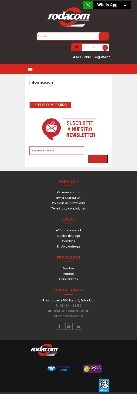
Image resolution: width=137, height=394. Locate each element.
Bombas (68, 268)
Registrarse (102, 57)
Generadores (68, 279)
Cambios (68, 241)
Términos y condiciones (68, 208)
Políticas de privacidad (68, 203)
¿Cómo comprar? (68, 230)
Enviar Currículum (68, 198)
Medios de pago (68, 236)
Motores (68, 274)
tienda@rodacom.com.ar (68, 311)
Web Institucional (68, 316)
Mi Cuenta (82, 57)
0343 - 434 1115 (68, 306)
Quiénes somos (68, 192)
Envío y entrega (68, 246)
